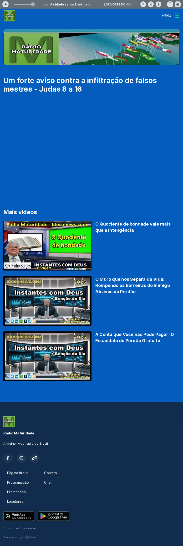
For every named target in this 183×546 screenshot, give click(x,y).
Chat (47, 482)
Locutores (15, 501)
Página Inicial (17, 473)
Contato (50, 473)
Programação (18, 482)
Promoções (16, 492)
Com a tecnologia (19, 537)
